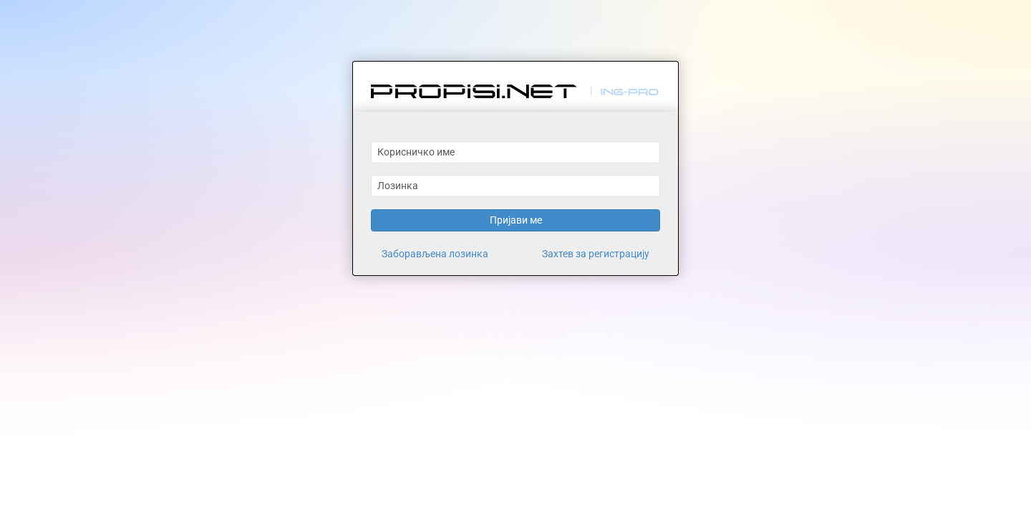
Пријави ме (516, 220)
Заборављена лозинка (435, 253)
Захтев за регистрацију (595, 253)
